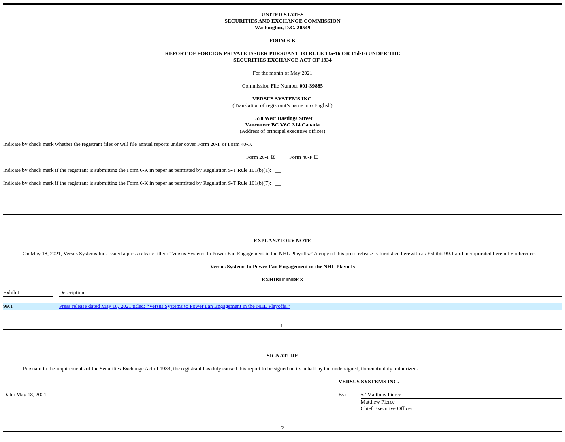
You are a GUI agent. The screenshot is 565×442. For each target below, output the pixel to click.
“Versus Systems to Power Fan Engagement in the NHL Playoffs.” (174, 306)
